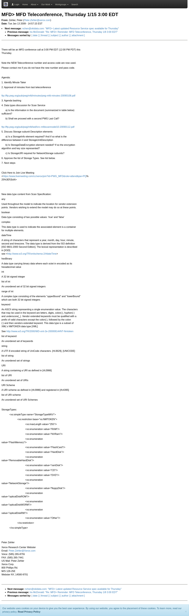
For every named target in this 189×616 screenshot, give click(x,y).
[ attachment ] (77, 35)
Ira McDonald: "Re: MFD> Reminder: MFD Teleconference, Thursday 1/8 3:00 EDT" (74, 32)
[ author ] (65, 35)
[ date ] (35, 35)
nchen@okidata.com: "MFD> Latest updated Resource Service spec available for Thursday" (70, 28)
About (34, 4)
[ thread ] (44, 35)
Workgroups (61, 4)
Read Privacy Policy (29, 611)
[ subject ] (55, 35)
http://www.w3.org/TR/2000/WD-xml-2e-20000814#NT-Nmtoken (39, 331)
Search (74, 4)
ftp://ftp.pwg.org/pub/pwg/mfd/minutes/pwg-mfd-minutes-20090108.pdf (38, 95)
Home (25, 4)
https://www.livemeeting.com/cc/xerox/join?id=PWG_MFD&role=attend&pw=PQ (44, 176)
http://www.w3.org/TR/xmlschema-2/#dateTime (32, 253)
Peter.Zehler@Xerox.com (22, 550)
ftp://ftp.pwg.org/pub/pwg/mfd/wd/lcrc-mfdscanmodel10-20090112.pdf (37, 127)
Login (15, 4)
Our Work (46, 4)
